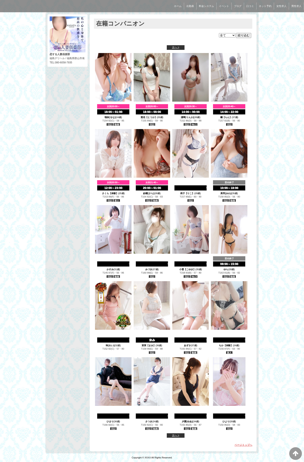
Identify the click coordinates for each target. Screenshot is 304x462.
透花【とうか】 (149, 117)
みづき (148, 269)
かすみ (110, 269)
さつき (148, 421)
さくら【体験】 (110, 193)
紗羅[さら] (148, 193)
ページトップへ (243, 444)
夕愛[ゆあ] (187, 421)
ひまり (110, 421)
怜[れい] (110, 345)
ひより (226, 421)
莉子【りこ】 (187, 193)
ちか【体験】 (226, 345)
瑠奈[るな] (109, 117)
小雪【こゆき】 (187, 269)
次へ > (175, 47)
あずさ (187, 345)
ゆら (226, 269)
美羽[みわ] (225, 193)
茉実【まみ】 (149, 345)
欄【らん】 (226, 117)
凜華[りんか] (187, 117)
